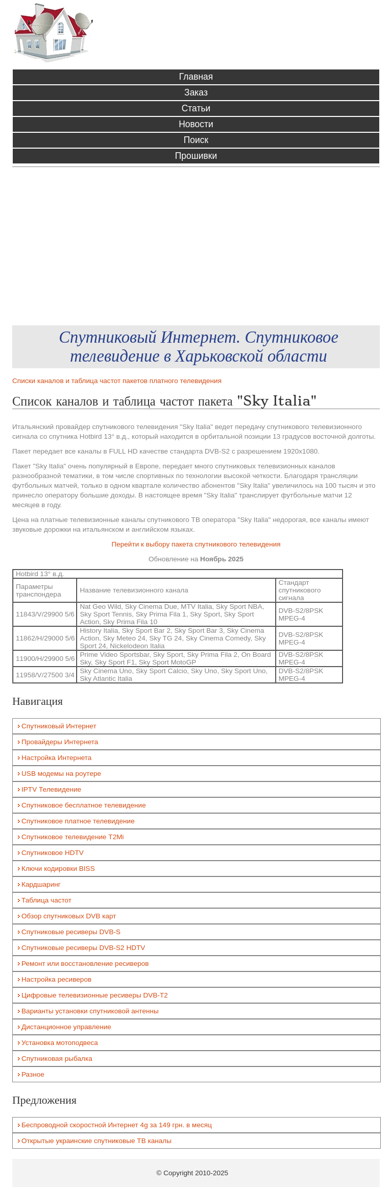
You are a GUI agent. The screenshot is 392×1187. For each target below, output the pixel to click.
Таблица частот (46, 900)
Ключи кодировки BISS (58, 868)
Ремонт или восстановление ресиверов (85, 963)
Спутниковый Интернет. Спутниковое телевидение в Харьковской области (198, 346)
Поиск (196, 140)
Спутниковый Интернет (58, 726)
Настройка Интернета (56, 758)
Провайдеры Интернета (59, 742)
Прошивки (196, 156)
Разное (32, 1074)
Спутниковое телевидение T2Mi (72, 837)
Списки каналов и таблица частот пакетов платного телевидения (117, 381)
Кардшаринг (41, 884)
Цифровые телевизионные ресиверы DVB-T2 (94, 995)
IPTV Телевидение (51, 789)
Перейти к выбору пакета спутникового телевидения (195, 544)
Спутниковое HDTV (52, 853)
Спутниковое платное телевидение (78, 821)
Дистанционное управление (66, 1027)
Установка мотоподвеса (59, 1043)
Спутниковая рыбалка (56, 1058)
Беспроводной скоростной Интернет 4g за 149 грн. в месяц (116, 1125)
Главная (196, 77)
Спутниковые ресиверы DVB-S (70, 932)
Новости (196, 124)
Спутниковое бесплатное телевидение (83, 805)
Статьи (196, 108)
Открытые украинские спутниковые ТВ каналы (96, 1141)
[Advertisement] (196, 246)
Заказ (196, 92)
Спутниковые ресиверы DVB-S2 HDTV (83, 948)
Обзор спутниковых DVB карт (68, 916)
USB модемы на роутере (61, 773)
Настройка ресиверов (56, 979)
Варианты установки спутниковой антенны (90, 1011)
